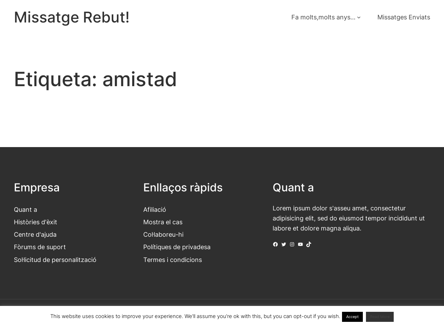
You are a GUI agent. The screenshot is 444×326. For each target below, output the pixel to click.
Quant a (25, 209)
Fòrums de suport (40, 247)
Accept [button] (352, 316)
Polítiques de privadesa (177, 247)
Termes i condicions (172, 259)
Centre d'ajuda (35, 234)
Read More (380, 316)
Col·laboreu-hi (163, 234)
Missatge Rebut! (72, 17)
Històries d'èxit (35, 222)
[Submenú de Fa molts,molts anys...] (359, 17)
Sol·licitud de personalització (55, 259)
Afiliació (154, 209)
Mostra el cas (162, 222)
